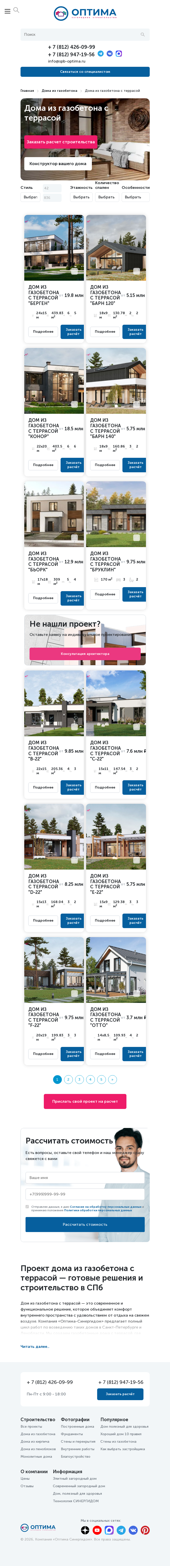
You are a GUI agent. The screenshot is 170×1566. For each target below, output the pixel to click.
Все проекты (31, 1426)
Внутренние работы (77, 1449)
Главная (27, 91)
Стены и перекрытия (78, 1441)
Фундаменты (72, 1434)
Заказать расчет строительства (61, 141)
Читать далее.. (35, 1346)
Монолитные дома (36, 1456)
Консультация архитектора (85, 654)
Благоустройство (75, 1456)
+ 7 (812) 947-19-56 (71, 55)
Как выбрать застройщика (122, 1449)
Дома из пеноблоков (38, 1449)
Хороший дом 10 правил (120, 1434)
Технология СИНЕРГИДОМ (76, 1501)
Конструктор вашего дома (58, 163)
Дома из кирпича (35, 1441)
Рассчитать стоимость (85, 1224)
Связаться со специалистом (85, 72)
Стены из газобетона (118, 1441)
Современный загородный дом (79, 1486)
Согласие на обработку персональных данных (105, 1207)
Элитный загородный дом (75, 1478)
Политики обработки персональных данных (98, 1210)
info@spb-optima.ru (66, 61)
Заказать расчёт (73, 331)
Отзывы (27, 1486)
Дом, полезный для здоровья (77, 1493)
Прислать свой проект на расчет (85, 1101)
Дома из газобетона (59, 91)
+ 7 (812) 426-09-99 (71, 47)
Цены (25, 1478)
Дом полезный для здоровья (124, 1426)
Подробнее (43, 332)
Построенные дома (77, 1426)
